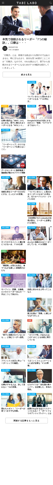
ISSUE (4, 251)
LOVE (29, 320)
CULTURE (4, 156)
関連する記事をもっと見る (26, 420)
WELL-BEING (31, 82)
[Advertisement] (26, 454)
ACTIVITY (4, 106)
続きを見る (26, 74)
